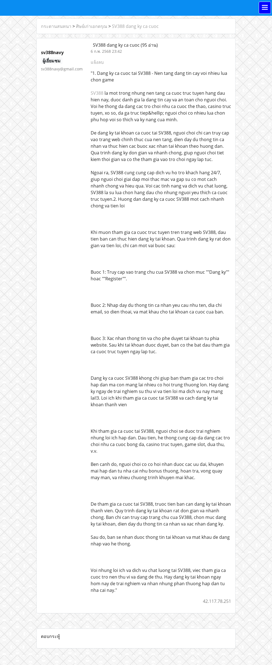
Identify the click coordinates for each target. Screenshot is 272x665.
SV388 (97, 93)
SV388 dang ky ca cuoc (135, 26)
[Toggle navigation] (265, 8)
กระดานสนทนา (56, 26)
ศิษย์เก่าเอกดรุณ (91, 26)
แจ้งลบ (97, 62)
